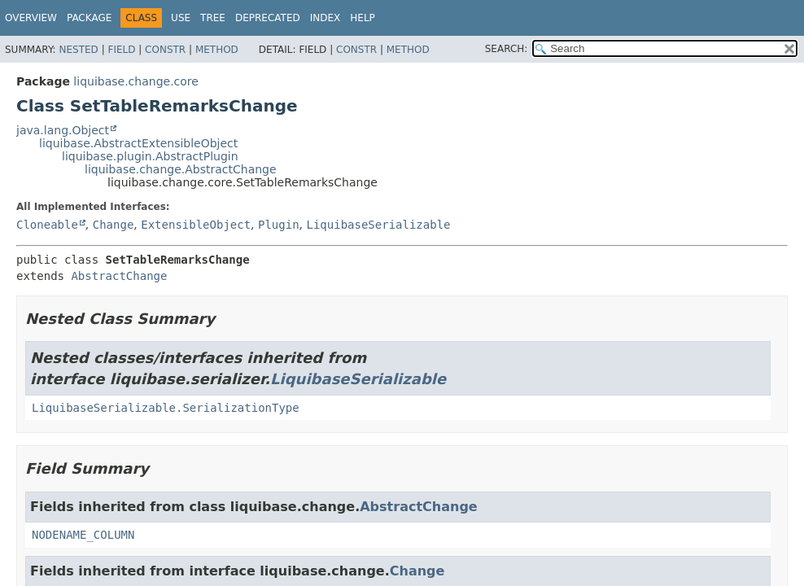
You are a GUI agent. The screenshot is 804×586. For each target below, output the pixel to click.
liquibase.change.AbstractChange (181, 169)
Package (89, 18)
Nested (78, 49)
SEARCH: (506, 49)
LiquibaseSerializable (379, 224)
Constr (165, 49)
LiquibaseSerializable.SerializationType (165, 407)
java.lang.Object (62, 130)
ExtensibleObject (196, 224)
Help (362, 18)
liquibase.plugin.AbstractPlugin (150, 156)
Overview (31, 18)
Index (325, 18)
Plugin (278, 224)
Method (216, 49)
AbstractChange (119, 275)
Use (180, 18)
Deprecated (267, 18)
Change (113, 224)
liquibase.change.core (136, 81)
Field (121, 49)
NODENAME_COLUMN (83, 534)
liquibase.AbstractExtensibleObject (138, 143)
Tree (212, 18)
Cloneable (47, 224)
